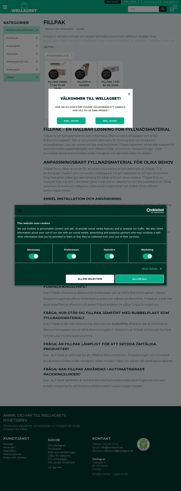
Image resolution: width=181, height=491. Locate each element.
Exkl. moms (71, 120)
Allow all (139, 278)
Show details (149, 268)
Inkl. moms (110, 120)
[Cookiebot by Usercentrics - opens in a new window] (149, 210)
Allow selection (90, 278)
